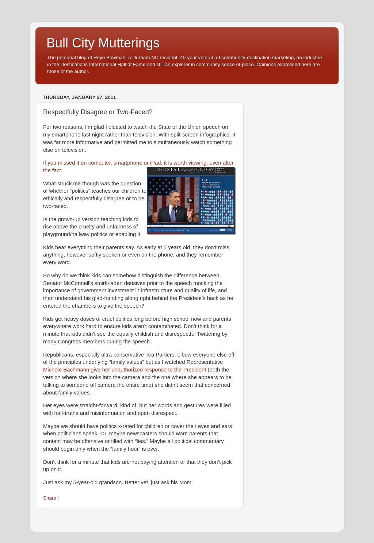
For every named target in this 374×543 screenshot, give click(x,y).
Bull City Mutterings (103, 42)
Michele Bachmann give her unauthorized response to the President (124, 370)
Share (49, 498)
